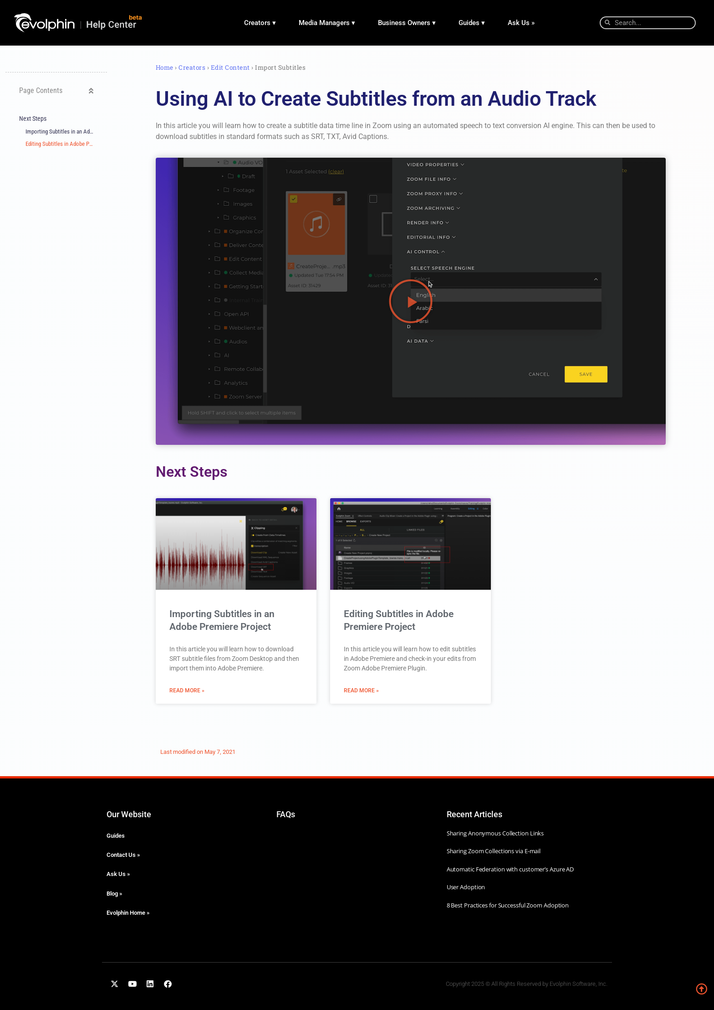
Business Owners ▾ (407, 23)
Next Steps (32, 119)
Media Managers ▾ (327, 23)
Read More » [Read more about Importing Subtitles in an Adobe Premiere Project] (186, 690)
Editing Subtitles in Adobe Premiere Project (59, 143)
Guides (116, 835)
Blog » (114, 893)
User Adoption (466, 887)
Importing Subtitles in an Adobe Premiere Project (59, 131)
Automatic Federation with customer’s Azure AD (510, 869)
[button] (91, 90)
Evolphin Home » (128, 912)
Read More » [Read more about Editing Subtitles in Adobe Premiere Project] (361, 690)
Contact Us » (123, 854)
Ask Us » (521, 23)
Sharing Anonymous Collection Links (495, 833)
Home (164, 67)
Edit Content (231, 67)
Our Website (129, 814)
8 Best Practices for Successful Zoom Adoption (508, 905)
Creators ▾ (260, 23)
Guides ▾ (472, 23)
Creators (191, 67)
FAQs (285, 814)
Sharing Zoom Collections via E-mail (494, 851)
